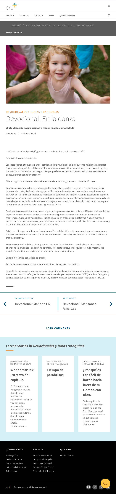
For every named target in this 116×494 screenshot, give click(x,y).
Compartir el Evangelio (42, 459)
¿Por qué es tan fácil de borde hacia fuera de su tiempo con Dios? (92, 382)
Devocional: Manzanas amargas (79, 306)
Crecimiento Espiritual (42, 463)
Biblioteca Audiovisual (42, 455)
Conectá (24, 15)
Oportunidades (66, 455)
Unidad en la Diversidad (16, 467)
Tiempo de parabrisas (55, 372)
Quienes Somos (67, 15)
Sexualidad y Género (15, 463)
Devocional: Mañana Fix (32, 304)
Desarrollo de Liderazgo (43, 471)
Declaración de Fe (14, 459)
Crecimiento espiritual (39, 25)
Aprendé (10, 15)
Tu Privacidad (12, 471)
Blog (51, 15)
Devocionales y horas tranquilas (75, 25)
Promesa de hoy (14, 32)
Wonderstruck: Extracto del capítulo (22, 375)
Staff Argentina (12, 455)
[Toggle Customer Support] (105, 483)
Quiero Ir (39, 15)
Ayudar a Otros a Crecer (43, 467)
